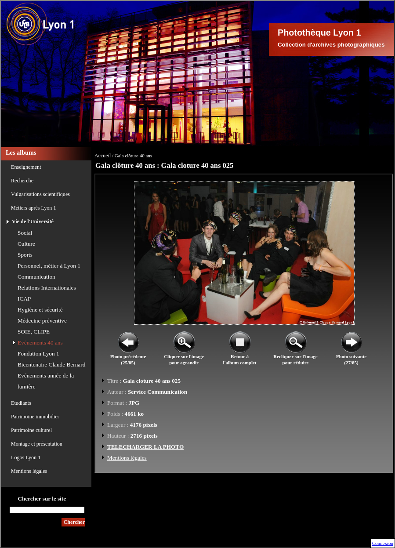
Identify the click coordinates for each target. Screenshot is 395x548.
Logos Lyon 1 (25, 457)
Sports (25, 254)
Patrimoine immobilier (35, 417)
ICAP (24, 298)
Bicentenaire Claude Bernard (51, 364)
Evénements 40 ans (40, 342)
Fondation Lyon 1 (38, 353)
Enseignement (26, 167)
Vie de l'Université (33, 221)
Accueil (102, 155)
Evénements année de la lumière (46, 381)
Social (25, 232)
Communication (36, 276)
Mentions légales (29, 471)
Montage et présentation (36, 444)
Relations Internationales (47, 287)
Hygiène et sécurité (40, 309)
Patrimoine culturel (31, 430)
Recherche (22, 181)
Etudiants (21, 403)
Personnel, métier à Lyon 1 (49, 265)
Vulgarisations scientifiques (40, 194)
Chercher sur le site (42, 498)
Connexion (382, 543)
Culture (26, 243)
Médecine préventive (42, 320)
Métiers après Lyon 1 (33, 208)
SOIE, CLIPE (34, 331)
